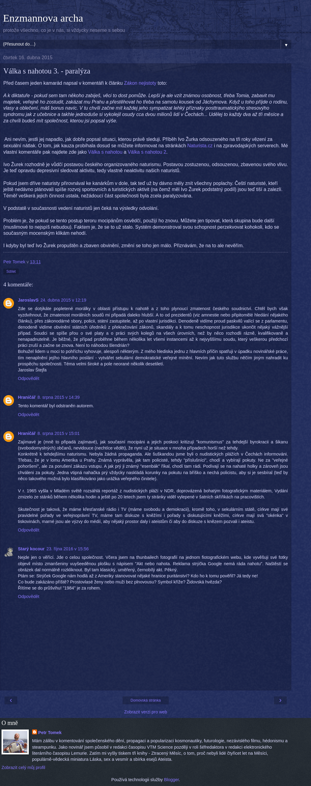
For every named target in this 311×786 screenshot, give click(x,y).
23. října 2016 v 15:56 (67, 548)
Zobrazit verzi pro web (145, 711)
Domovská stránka (145, 700)
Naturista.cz (200, 145)
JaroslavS (28, 300)
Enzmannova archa (43, 18)
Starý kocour (31, 548)
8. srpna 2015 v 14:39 (58, 397)
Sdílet (11, 271)
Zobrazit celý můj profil (23, 767)
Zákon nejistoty (140, 83)
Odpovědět (28, 378)
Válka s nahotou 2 (147, 152)
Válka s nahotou (105, 152)
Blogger (171, 779)
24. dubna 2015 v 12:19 (63, 300)
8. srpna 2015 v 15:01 (58, 433)
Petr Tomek (50, 732)
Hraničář (26, 397)
